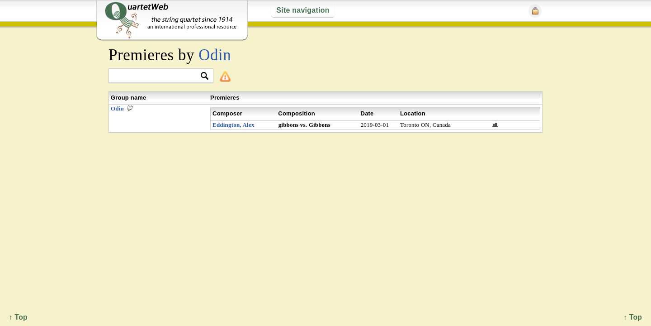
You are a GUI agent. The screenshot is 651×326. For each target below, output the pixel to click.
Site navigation (302, 10)
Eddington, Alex (233, 124)
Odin (214, 55)
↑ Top (632, 317)
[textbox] (157, 76)
